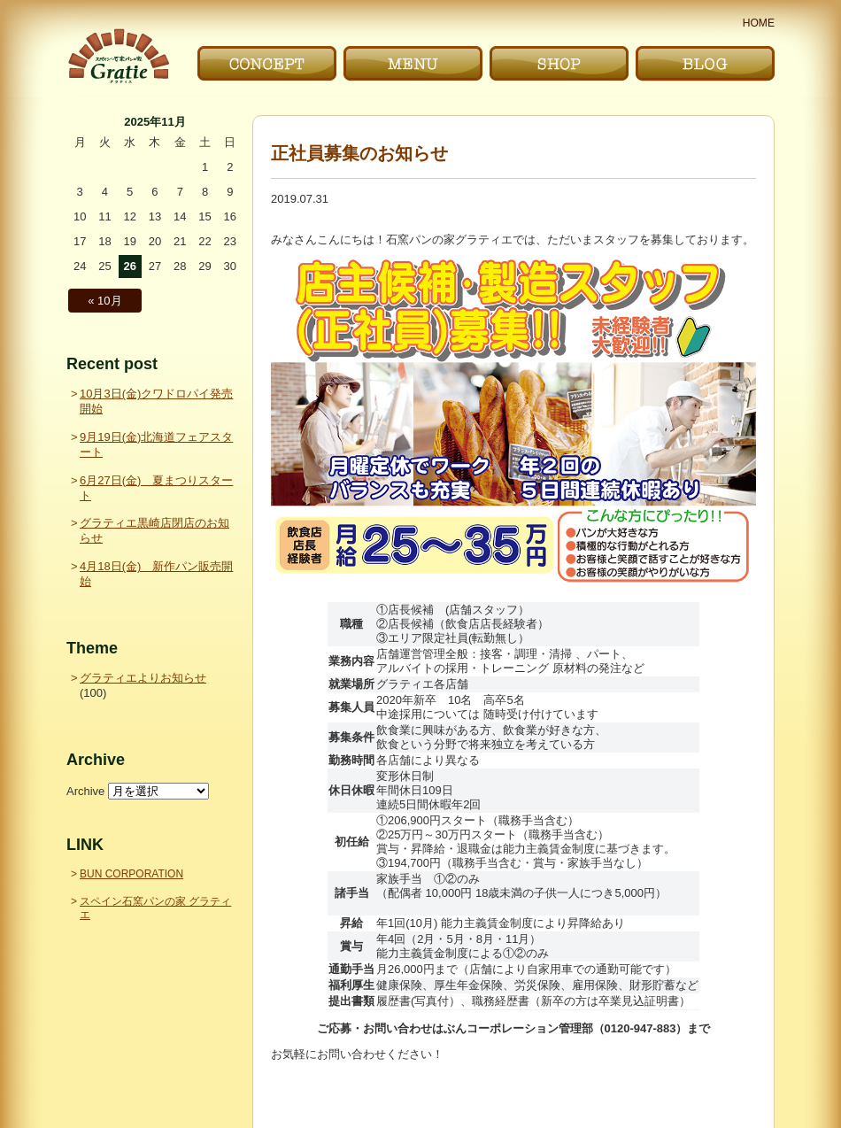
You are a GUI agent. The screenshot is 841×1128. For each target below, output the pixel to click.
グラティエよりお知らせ (143, 677)
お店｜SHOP (559, 63)
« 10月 (104, 300)
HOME (759, 23)
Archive (85, 791)
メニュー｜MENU (412, 63)
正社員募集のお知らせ (359, 153)
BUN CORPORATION (131, 874)
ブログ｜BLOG (705, 63)
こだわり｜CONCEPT (266, 63)
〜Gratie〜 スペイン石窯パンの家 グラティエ (118, 56)
